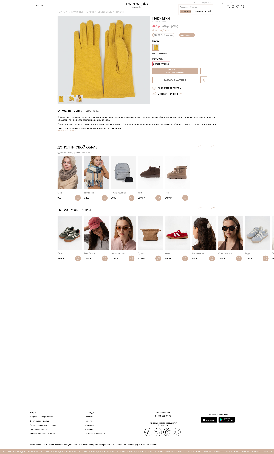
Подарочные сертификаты (42, 417)
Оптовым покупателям (95, 433)
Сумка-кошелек (118, 193)
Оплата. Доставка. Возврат (42, 433)
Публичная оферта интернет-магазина (140, 445)
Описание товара (70, 110)
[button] (214, 210)
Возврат (233, 3)
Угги (140, 193)
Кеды (60, 253)
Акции (33, 412)
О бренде (89, 412)
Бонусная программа (39, 421)
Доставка (225, 3)
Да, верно (186, 11)
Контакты (241, 3)
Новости (88, 421)
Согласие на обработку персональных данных (100, 445)
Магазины (217, 3)
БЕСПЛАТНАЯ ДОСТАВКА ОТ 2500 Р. (28, 451)
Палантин (89, 193)
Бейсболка (89, 253)
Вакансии (89, 417)
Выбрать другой (203, 11)
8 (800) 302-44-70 (206, 3)
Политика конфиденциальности (63, 445)
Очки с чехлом (118, 253)
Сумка (141, 253)
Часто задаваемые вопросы (43, 425)
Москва (196, 3)
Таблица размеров (38, 429)
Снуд (60, 193)
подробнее (187, 35)
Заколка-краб (198, 253)
